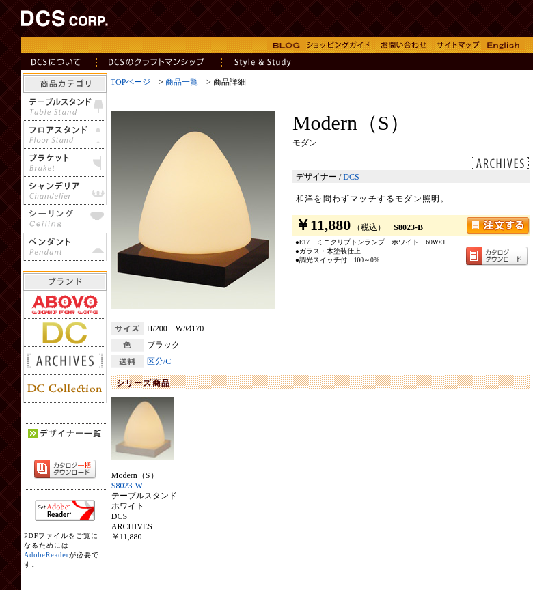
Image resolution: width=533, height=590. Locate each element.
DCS (351, 177)
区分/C (159, 361)
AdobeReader (46, 555)
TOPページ (130, 82)
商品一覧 (181, 82)
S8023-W (127, 485)
